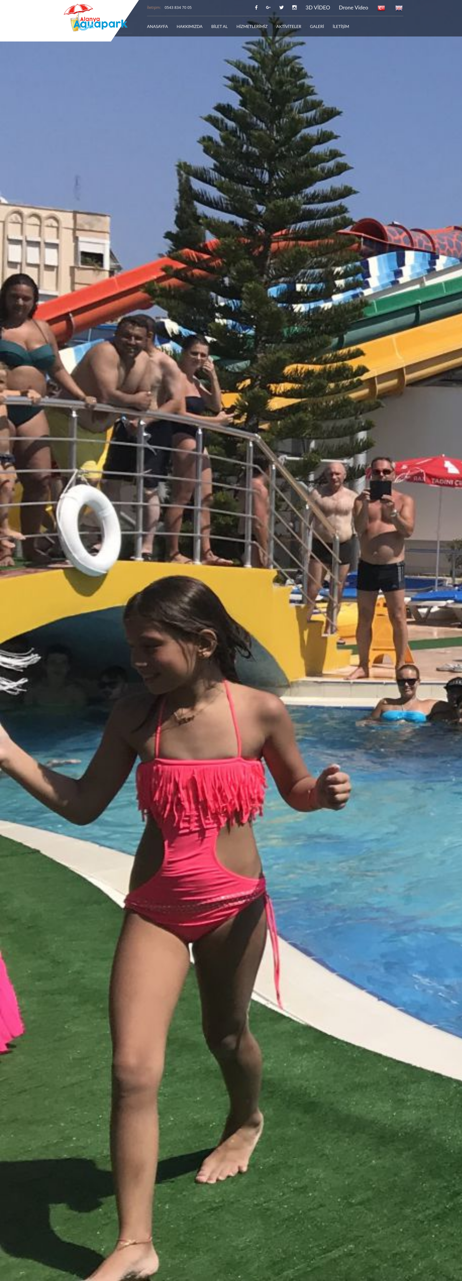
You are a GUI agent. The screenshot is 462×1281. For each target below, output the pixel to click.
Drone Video (353, 7)
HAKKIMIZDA (189, 26)
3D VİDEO (318, 7)
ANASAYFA (157, 26)
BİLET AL (219, 26)
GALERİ (317, 26)
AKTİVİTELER (288, 26)
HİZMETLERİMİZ (252, 26)
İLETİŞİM (341, 26)
